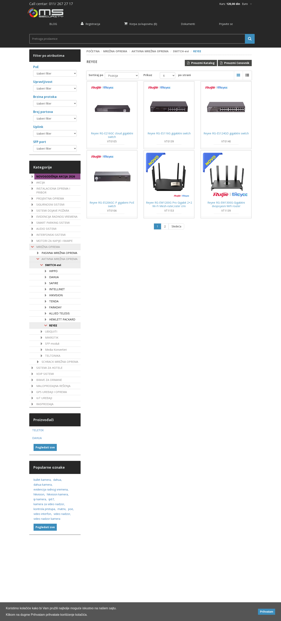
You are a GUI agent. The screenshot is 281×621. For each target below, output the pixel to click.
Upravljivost (42, 82)
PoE (36, 67)
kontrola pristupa (45, 509)
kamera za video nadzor (49, 504)
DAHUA (54, 277)
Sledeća (176, 226)
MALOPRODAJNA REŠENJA (53, 386)
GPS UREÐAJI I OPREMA (51, 392)
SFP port (39, 142)
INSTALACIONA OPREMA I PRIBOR (53, 190)
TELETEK (38, 430)
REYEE (53, 325)
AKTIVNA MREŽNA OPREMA (59, 259)
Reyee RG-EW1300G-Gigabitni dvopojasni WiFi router (226, 204)
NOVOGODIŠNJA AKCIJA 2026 (55, 176)
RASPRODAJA (44, 404)
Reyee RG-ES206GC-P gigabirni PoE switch (112, 204)
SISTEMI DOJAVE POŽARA (52, 210)
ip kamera (40, 499)
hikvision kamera (58, 494)
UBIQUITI (51, 331)
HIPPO (53, 271)
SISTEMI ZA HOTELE (49, 368)
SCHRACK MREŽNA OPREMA (60, 362)
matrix (62, 509)
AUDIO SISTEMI (46, 229)
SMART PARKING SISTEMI (53, 222)
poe (71, 509)
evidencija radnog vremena (51, 489)
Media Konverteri (56, 349)
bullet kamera (43, 480)
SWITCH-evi (53, 265)
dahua (57, 480)
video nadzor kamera (47, 519)
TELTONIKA (52, 356)
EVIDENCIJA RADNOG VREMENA (56, 216)
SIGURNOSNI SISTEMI (50, 204)
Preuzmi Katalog (201, 63)
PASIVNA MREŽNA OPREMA (59, 253)
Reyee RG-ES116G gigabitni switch (169, 133)
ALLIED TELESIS (59, 313)
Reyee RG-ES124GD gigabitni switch (226, 133)
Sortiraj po (96, 75)
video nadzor (62, 514)
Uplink (38, 127)
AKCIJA (40, 182)
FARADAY (55, 307)
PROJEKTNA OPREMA (50, 198)
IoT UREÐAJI (44, 398)
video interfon (43, 514)
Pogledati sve (45, 447)
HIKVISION (56, 295)
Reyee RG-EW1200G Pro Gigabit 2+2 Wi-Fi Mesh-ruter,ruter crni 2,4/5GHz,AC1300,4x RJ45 (169, 206)
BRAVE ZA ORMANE (49, 380)
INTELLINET (57, 289)
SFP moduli (52, 343)
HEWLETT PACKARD (62, 319)
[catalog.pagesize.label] (167, 75)
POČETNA (93, 51)
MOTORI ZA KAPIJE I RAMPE (54, 241)
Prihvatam (266, 611)
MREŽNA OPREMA (48, 247)
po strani (184, 75)
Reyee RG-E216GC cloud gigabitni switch (112, 135)
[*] (247, 4)
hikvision (39, 494)
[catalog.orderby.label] (122, 75)
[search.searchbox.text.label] (140, 39)
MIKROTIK (51, 337)
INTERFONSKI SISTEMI (51, 235)
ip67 (52, 499)
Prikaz (147, 75)
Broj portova (43, 112)
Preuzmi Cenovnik (234, 63)
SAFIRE (53, 283)
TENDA (54, 301)
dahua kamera (43, 484)
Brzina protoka (45, 97)
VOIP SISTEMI (45, 374)
